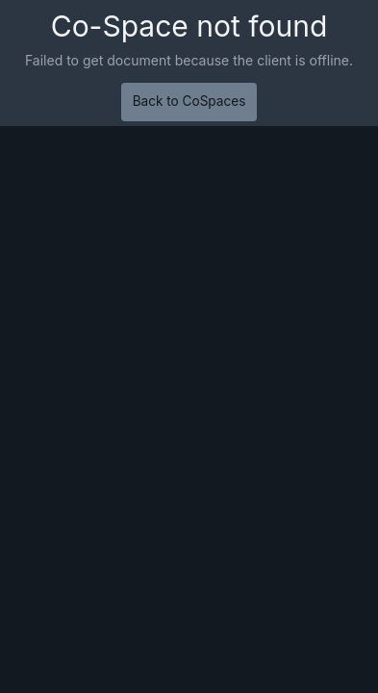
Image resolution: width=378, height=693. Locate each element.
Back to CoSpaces (189, 101)
